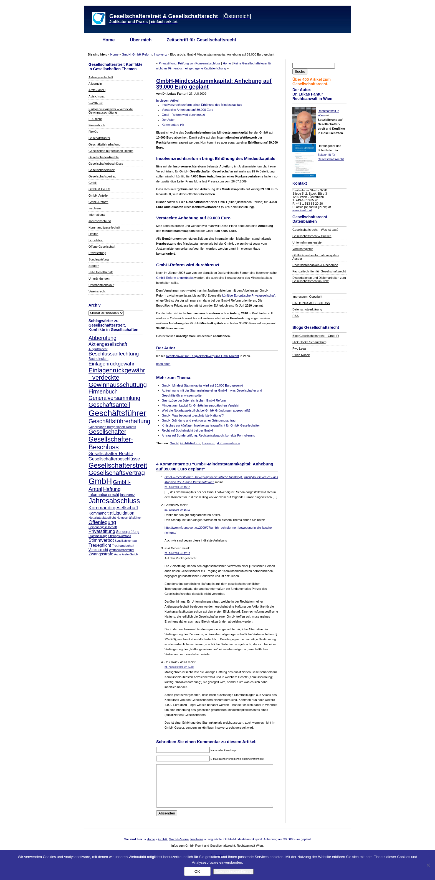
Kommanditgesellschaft (104, 227)
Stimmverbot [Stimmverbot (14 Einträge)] (101, 540)
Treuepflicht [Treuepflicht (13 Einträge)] (99, 545)
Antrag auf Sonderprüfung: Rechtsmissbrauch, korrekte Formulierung (208, 435)
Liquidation (95, 240)
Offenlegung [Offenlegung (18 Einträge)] (102, 522)
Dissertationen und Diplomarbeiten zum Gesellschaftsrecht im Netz (319, 279)
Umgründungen (99, 278)
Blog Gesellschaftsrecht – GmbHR (315, 335)
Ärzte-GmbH (96, 90)
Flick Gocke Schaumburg (309, 342)
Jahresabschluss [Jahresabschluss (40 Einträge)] (114, 501)
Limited (93, 233)
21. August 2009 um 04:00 (179, 667)
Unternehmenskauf (101, 285)
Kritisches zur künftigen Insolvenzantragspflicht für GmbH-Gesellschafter (211, 425)
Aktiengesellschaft (100, 77)
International (96, 214)
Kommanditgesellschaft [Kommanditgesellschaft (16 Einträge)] (113, 507)
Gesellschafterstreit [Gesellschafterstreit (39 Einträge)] (117, 465)
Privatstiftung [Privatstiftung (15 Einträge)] (101, 531)
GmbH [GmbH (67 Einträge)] (100, 481)
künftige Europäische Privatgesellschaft (248, 295)
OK (197, 871)
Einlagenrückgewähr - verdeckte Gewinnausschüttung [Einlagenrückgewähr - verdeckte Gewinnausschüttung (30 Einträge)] (117, 377)
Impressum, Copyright (307, 296)
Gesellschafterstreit (101, 170)
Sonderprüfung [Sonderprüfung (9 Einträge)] (127, 532)
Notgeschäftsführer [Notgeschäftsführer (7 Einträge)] (129, 517)
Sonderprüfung (98, 259)
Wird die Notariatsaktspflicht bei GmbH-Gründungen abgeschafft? (206, 410)
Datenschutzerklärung (307, 309)
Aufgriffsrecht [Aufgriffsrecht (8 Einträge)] (97, 349)
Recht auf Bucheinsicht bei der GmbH (187, 430)
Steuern (93, 265)
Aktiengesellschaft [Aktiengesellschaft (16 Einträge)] (107, 344)
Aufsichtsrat (96, 96)
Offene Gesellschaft (101, 246)
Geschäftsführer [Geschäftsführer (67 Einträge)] (117, 413)
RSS (295, 315)
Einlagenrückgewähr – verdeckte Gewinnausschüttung (110, 110)
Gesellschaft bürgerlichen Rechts (110, 150)
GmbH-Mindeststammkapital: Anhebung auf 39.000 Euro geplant (214, 84)
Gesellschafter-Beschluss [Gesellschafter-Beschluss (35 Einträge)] (110, 443)
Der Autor (168, 119)
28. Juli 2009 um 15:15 (177, 487)
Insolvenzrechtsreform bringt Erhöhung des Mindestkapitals (202, 104)
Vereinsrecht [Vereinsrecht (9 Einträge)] (98, 550)
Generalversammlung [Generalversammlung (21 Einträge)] (114, 398)
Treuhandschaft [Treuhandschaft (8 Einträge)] (123, 545)
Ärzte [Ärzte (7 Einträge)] (117, 554)
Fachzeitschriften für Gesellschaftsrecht (319, 271)
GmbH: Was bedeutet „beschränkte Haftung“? (193, 415)
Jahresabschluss (99, 221)
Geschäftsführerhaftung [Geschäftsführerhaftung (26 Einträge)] (119, 421)
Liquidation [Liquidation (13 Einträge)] (123, 513)
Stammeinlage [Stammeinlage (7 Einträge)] (97, 536)
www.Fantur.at (302, 210)
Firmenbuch (96, 125)
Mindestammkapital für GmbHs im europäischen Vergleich (201, 405)
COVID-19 (95, 102)
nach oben (163, 363)
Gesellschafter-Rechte (103, 157)
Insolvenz (160, 54)
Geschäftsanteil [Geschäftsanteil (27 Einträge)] (109, 404)
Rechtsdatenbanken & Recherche (315, 265)
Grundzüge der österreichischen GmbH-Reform (194, 400)
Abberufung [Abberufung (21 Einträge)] (102, 338)
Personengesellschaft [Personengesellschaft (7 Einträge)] (102, 527)
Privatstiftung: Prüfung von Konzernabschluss (189, 63)
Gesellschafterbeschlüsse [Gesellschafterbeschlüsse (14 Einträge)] (114, 458)
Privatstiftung (97, 253)
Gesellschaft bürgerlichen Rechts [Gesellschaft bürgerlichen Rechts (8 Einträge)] (112, 426)
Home (108, 39)
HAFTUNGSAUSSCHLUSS (311, 303)
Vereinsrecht (96, 291)
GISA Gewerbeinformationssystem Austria (315, 257)
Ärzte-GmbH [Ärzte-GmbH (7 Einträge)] (130, 554)
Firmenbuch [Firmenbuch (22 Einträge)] (103, 391)
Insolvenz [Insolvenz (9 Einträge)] (127, 495)
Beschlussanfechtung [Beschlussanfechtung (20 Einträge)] (113, 354)
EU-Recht (95, 119)
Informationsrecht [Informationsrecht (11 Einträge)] (103, 494)
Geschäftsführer (99, 138)
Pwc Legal (299, 348)
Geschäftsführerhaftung (104, 144)
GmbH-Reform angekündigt (175, 277)
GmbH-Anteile (98, 195)
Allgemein (95, 83)
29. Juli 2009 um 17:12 (177, 553)
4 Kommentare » (228, 443)
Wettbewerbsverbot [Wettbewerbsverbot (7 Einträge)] (121, 549)
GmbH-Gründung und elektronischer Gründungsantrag (199, 420)
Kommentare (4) (173, 124)
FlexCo (93, 131)
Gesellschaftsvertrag (102, 176)
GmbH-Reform (142, 54)
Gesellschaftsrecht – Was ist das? (315, 229)
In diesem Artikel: (167, 100)
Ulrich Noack (301, 355)
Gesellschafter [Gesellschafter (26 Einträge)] (107, 431)
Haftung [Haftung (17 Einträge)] (112, 489)
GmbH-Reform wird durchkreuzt (183, 114)
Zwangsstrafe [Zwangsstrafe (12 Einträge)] (100, 554)
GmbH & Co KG (99, 189)
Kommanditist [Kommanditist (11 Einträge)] (100, 513)
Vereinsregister (302, 248)
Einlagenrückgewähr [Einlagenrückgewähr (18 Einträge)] (111, 364)
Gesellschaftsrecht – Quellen (312, 236)
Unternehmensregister (307, 242)
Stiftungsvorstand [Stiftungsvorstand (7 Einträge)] (119, 536)
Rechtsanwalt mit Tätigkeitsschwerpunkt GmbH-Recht (202, 356)
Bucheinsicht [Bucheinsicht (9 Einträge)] (98, 359)
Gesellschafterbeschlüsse (105, 163)
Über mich (140, 39)
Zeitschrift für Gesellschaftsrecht (201, 39)
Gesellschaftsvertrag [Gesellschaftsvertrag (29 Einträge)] (116, 472)
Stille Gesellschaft (100, 272)
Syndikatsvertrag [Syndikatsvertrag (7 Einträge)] (125, 540)
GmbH (126, 54)
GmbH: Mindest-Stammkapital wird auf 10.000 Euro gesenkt (202, 385)
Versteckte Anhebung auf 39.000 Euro (187, 109)
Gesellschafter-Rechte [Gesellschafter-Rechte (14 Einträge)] (110, 453)
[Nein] (428, 865)
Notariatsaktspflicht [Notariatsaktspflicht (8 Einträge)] (102, 517)
